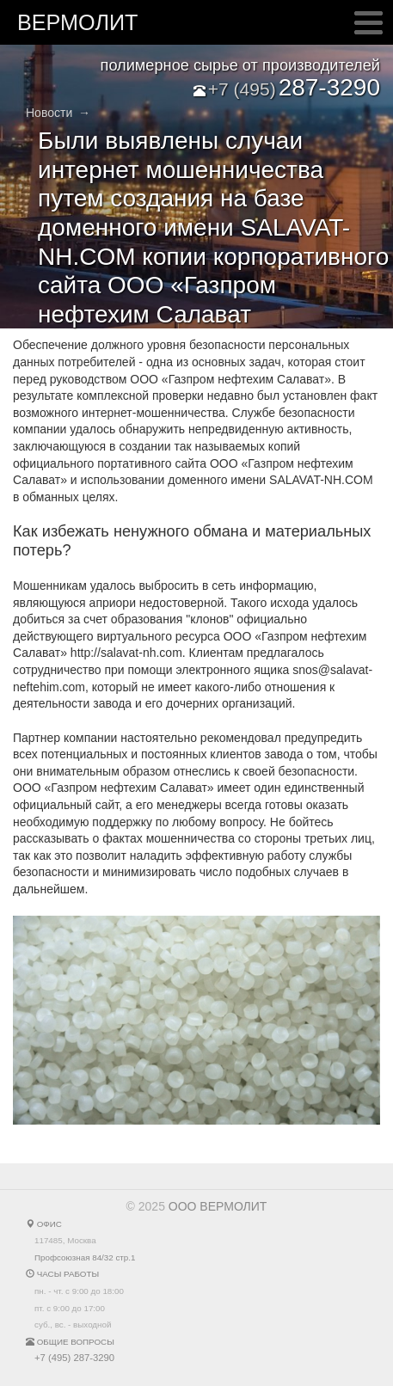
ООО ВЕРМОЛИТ (218, 1206)
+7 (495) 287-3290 (74, 1357)
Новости (49, 113)
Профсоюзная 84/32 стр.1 (84, 1257)
